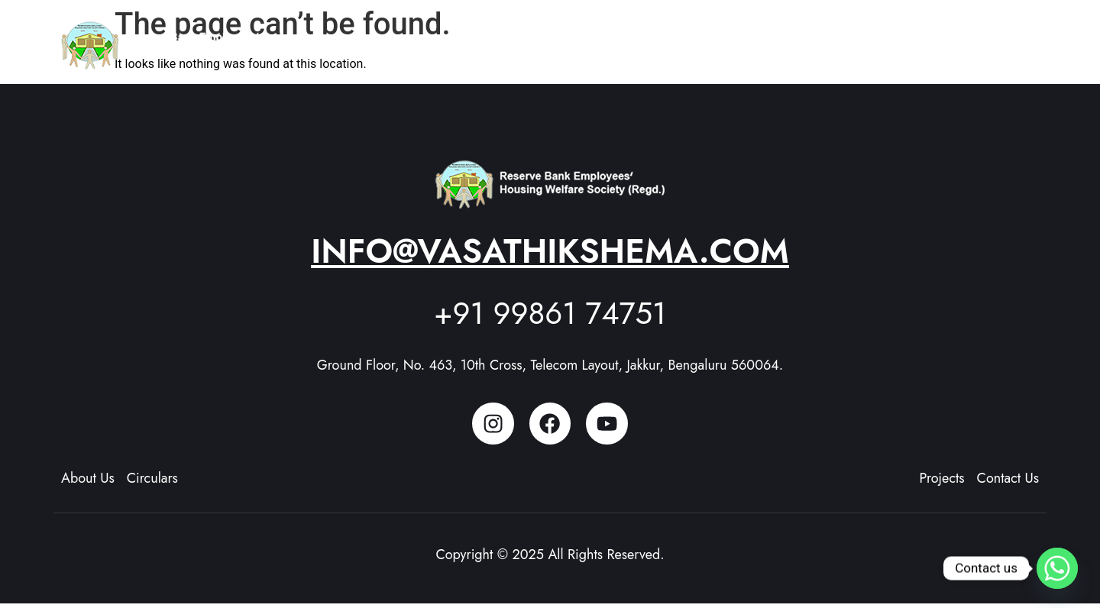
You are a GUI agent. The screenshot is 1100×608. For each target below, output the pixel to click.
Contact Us (996, 38)
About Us (664, 38)
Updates (912, 38)
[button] (665, 39)
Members (831, 38)
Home (590, 38)
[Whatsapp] (1057, 568)
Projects (751, 38)
